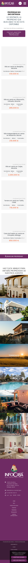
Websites (14, 510)
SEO (14, 503)
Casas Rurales (14, 549)
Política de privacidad (20, 541)
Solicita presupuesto (14, 515)
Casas (14, 547)
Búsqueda (14, 512)
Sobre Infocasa (14, 505)
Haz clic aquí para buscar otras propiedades (14, 33)
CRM (14, 501)
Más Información (18, 560)
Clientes (14, 507)
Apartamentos (14, 544)
